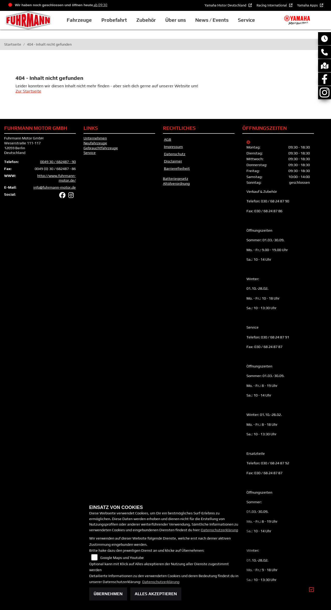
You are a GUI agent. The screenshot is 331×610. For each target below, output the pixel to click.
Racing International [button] (272, 5)
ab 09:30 (100, 4)
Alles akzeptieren (156, 593)
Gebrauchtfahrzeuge (101, 148)
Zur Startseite (28, 91)
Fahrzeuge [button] (79, 20)
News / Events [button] (212, 20)
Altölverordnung (176, 183)
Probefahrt (114, 20)
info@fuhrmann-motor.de (54, 187)
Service (90, 153)
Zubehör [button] (146, 20)
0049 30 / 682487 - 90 (58, 162)
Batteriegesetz (175, 178)
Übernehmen (108, 593)
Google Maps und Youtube (122, 558)
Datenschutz (174, 154)
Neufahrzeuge (95, 143)
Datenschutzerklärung (219, 530)
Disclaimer (173, 161)
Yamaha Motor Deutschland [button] (226, 5)
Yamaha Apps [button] (308, 5)
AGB (167, 139)
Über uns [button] (175, 20)
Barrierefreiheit (177, 168)
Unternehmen (95, 138)
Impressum (173, 147)
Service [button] (246, 20)
